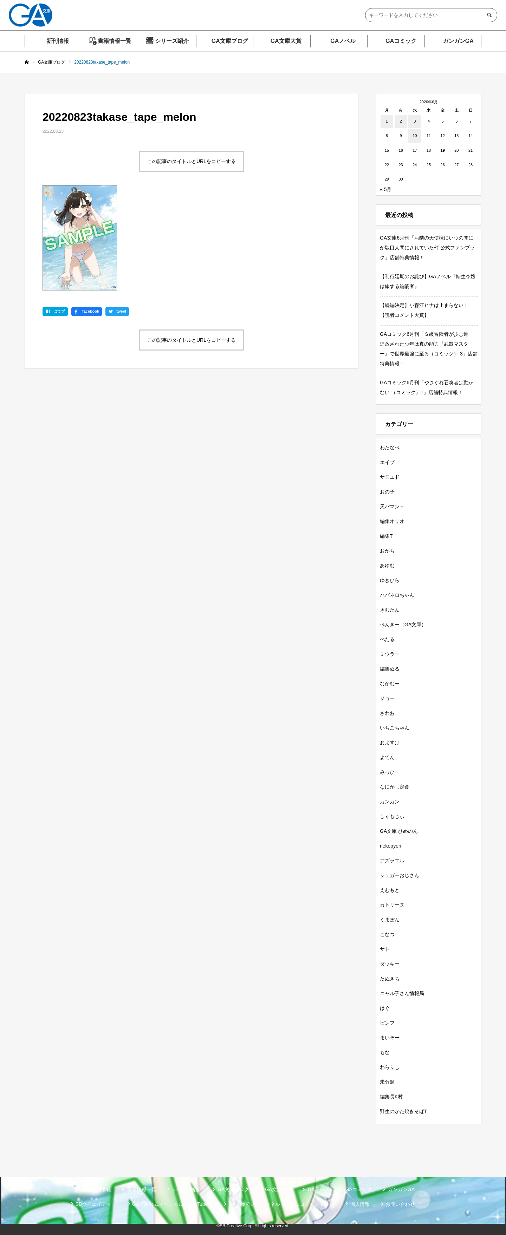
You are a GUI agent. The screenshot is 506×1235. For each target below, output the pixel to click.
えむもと (390, 890)
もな (385, 1052)
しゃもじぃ (392, 816)
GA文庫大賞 (286, 41)
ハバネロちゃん (397, 595)
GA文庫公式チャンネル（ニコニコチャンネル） (281, 1204)
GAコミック (400, 41)
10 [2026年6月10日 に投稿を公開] (415, 135)
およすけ (390, 742)
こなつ (387, 934)
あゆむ (387, 565)
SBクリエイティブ (95, 1204)
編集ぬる (390, 669)
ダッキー (390, 964)
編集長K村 (391, 1096)
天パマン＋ (392, 506)
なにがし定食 (394, 787)
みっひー (390, 772)
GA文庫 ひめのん (399, 831)
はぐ (385, 1008)
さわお (387, 713)
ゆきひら (390, 580)
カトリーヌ (392, 905)
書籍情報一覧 (114, 41)
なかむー (390, 683)
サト (385, 949)
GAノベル (343, 41)
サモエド (390, 477)
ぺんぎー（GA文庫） (403, 624)
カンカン (390, 801)
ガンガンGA (458, 41)
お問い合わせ (400, 1204)
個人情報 (360, 1204)
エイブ (387, 462)
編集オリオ (392, 521)
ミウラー (390, 654)
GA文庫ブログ (230, 41)
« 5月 (385, 189)
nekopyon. (391, 846)
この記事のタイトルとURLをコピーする (191, 161)
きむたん (390, 610)
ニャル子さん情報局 (402, 993)
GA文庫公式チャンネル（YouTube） (172, 1204)
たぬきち (390, 978)
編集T (386, 536)
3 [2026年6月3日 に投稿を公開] (415, 121)
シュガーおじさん (399, 875)
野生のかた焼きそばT (403, 1111)
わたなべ (390, 447)
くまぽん (390, 919)
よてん (387, 757)
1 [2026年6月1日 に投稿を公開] (387, 121)
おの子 (387, 492)
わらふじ (390, 1067)
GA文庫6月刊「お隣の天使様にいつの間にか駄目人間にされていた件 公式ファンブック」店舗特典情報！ (427, 247)
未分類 (387, 1082)
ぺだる (387, 639)
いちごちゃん (394, 728)
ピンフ (387, 1023)
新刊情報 (57, 41)
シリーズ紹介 (172, 41)
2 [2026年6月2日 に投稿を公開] (401, 121)
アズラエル (392, 860)
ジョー (387, 698)
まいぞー (390, 1037)
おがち (387, 551)
